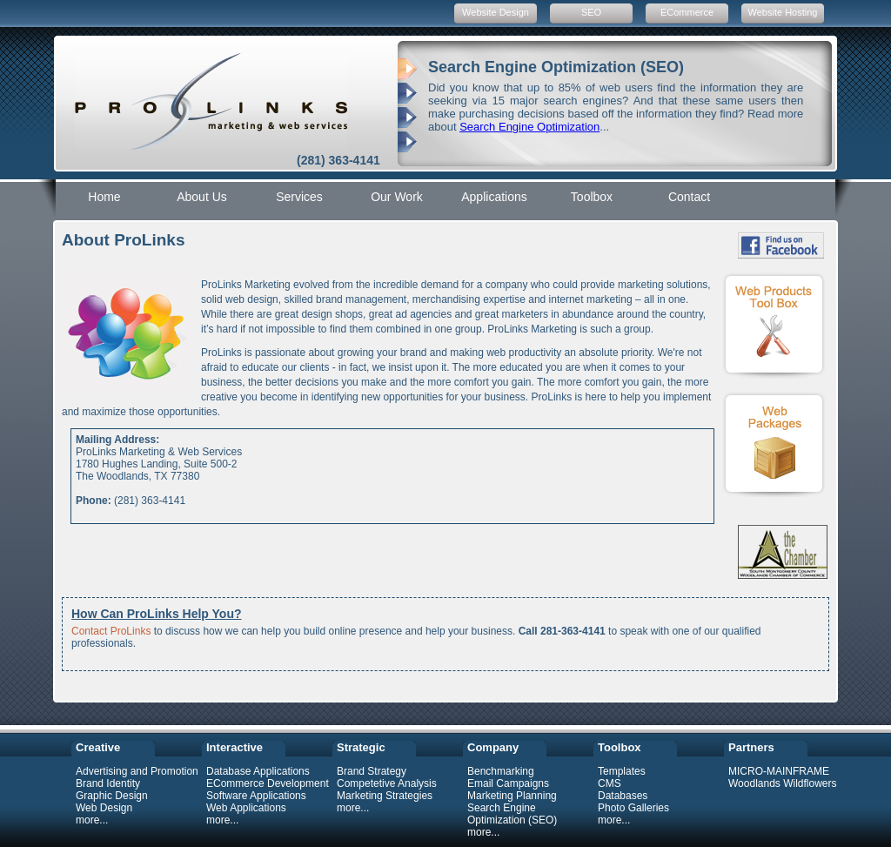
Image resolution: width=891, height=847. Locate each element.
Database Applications (258, 771)
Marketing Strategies (384, 796)
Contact (689, 197)
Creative (98, 747)
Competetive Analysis (387, 783)
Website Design (495, 12)
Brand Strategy (371, 771)
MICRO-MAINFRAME (778, 771)
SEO (591, 12)
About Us (202, 197)
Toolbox (592, 197)
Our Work (397, 197)
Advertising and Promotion (137, 771)
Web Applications (246, 808)
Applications (494, 197)
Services (299, 197)
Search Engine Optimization (529, 126)
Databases (622, 796)
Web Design (104, 808)
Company (493, 747)
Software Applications (256, 796)
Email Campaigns (508, 783)
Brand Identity (108, 783)
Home (104, 197)
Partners (751, 747)
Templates (622, 771)
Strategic (361, 747)
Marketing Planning (512, 796)
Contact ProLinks (111, 631)
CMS (609, 783)
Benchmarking (500, 771)
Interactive (234, 747)
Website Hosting (783, 12)
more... (92, 820)
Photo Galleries (633, 808)
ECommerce (686, 12)
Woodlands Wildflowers (782, 783)
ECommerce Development (267, 783)
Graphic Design (112, 796)
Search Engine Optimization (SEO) (512, 814)
